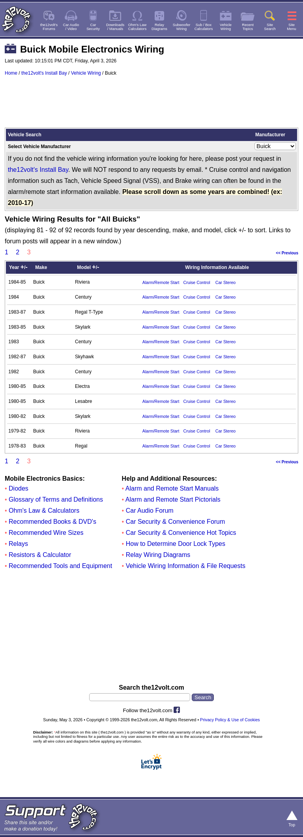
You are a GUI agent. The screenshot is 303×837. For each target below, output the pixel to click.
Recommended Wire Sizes (46, 532)
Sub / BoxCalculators (204, 27)
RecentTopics (248, 27)
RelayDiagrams (159, 27)
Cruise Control (196, 282)
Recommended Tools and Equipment (60, 565)
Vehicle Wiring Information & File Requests (185, 565)
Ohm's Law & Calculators (44, 510)
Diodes (18, 488)
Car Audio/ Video (71, 27)
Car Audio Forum (150, 510)
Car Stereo (225, 282)
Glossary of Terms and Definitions (56, 499)
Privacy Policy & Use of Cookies (230, 719)
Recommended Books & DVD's (52, 521)
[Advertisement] (151, 105)
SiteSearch (270, 27)
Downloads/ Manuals (115, 27)
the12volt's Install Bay (44, 73)
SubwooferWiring (182, 27)
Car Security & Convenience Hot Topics (181, 532)
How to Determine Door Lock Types (175, 543)
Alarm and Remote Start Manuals (172, 488)
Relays (18, 543)
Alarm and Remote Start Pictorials (173, 499)
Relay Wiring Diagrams (158, 554)
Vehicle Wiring (86, 73)
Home (11, 73)
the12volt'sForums (49, 27)
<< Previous (287, 253)
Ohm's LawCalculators (137, 27)
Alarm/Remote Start (161, 282)
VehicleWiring (226, 27)
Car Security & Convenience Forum (175, 521)
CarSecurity (93, 27)
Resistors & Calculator (40, 554)
